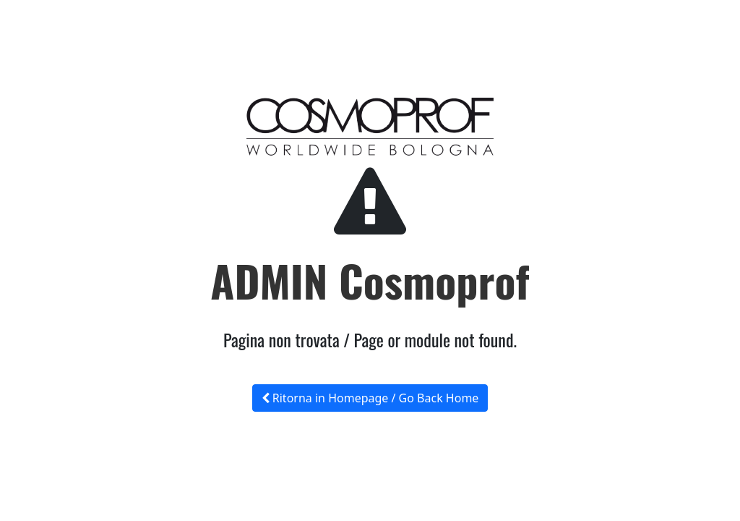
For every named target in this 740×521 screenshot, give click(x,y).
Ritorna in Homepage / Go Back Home (370, 398)
